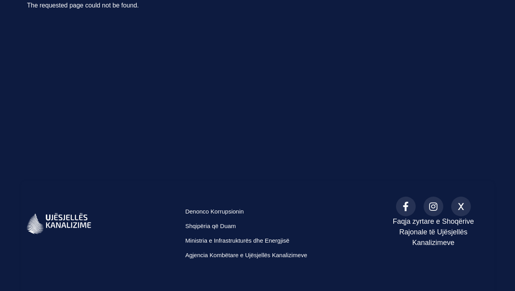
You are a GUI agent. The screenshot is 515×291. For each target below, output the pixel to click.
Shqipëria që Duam (210, 226)
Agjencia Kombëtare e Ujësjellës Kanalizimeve (246, 255)
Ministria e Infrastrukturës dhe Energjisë (237, 240)
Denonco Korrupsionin (214, 211)
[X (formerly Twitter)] (461, 206)
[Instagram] (433, 206)
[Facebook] (406, 206)
